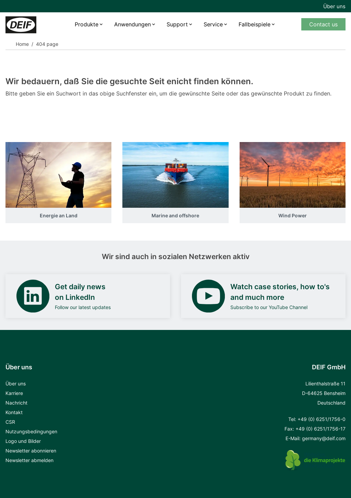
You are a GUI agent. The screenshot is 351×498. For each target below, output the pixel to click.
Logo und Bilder (23, 441)
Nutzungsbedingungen (31, 431)
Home (22, 44)
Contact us (323, 24)
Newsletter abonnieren (30, 451)
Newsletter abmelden (29, 460)
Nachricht (16, 403)
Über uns (334, 6)
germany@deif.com (324, 438)
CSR (10, 422)
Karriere (14, 393)
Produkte (86, 24)
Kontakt (14, 412)
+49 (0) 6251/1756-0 (322, 419)
